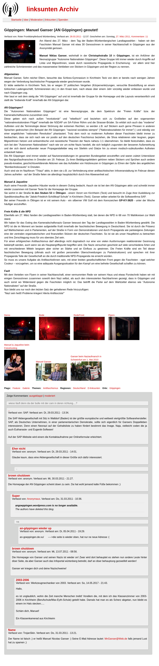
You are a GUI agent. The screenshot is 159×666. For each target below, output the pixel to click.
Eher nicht (18, 448)
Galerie (26, 388)
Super (16, 495)
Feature (16, 388)
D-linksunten (94, 388)
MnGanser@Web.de (115, 638)
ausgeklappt (36, 395)
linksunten (50, 19)
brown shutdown (19, 475)
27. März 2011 (123, 36)
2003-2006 (22, 580)
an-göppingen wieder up (35, 528)
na (17, 521)
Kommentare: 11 (139, 36)
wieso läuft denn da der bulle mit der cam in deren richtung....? (43, 403)
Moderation (36, 19)
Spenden (63, 19)
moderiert (50, 395)
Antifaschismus (50, 388)
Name (12, 630)
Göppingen (114, 388)
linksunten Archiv (52, 9)
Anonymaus (33, 499)
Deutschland (79, 388)
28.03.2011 (75, 36)
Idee (26, 19)
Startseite (16, 19)
